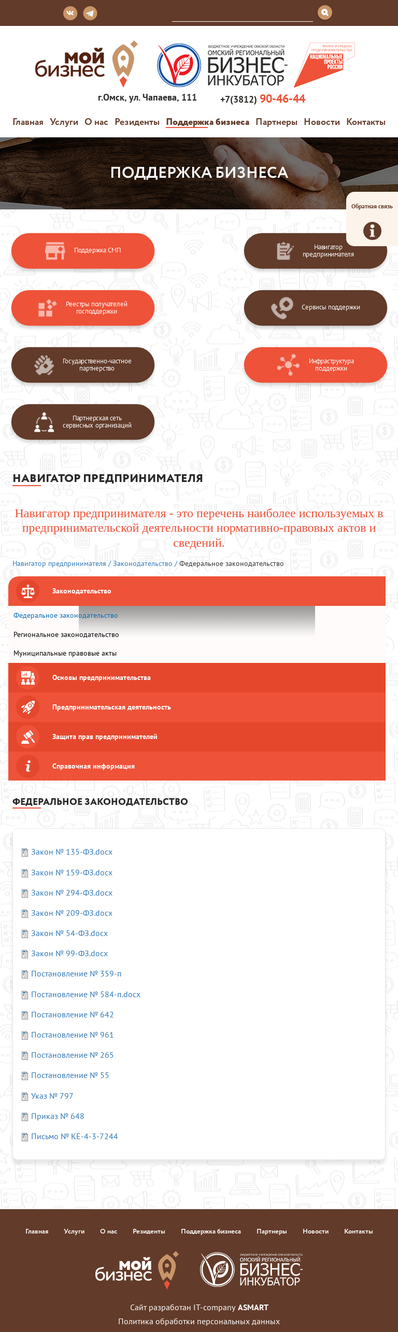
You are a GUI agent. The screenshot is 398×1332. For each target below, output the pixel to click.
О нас (96, 121)
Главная (28, 121)
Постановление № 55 (70, 1075)
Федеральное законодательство (65, 615)
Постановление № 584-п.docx (85, 994)
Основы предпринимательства (101, 677)
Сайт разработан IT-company (199, 1307)
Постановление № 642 (72, 1014)
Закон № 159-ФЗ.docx (71, 872)
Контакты (366, 121)
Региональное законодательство (66, 634)
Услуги (64, 121)
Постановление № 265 (72, 1055)
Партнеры (276, 121)
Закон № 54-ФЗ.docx (69, 933)
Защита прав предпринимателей (105, 736)
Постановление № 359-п (76, 973)
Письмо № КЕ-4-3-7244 (74, 1136)
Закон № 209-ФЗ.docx (71, 913)
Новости (322, 121)
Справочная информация (93, 766)
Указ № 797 (52, 1095)
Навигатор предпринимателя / (61, 563)
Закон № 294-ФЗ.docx (71, 892)
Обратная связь (372, 221)
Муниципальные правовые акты (65, 653)
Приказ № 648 (57, 1116)
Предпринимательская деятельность (111, 707)
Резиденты (137, 121)
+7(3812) (261, 99)
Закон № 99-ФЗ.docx (69, 953)
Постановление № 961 (72, 1034)
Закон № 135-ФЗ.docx (71, 851)
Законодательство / (145, 563)
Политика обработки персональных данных (199, 1321)
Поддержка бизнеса (207, 121)
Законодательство (81, 591)
